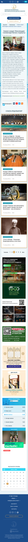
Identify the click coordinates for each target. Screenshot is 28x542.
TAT (26, 1)
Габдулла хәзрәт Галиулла (14, 390)
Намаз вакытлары (14, 18)
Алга (23, 252)
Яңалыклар (12, 24)
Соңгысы (6, 252)
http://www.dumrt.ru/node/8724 (19, 95)
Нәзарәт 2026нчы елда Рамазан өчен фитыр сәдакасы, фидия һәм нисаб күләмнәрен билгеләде (13, 173)
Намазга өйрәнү (14, 21)
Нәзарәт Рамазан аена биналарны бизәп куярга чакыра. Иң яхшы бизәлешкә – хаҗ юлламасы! (13, 207)
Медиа (13, 498)
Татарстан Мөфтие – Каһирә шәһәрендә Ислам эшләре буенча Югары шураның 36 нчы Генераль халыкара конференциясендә (13, 138)
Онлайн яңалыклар (8, 133)
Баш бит (5, 24)
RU (23, 1)
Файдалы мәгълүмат (13, 500)
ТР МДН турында (13, 496)
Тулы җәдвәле (14, 429)
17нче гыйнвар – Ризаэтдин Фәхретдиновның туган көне (12, 240)
